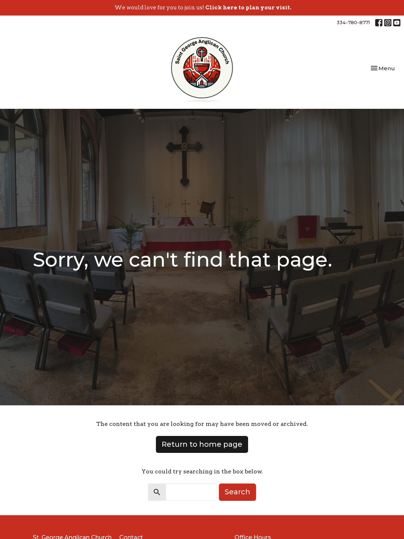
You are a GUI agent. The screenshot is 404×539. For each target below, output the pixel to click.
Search (237, 491)
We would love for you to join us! (203, 7)
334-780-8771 (353, 22)
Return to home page (202, 444)
